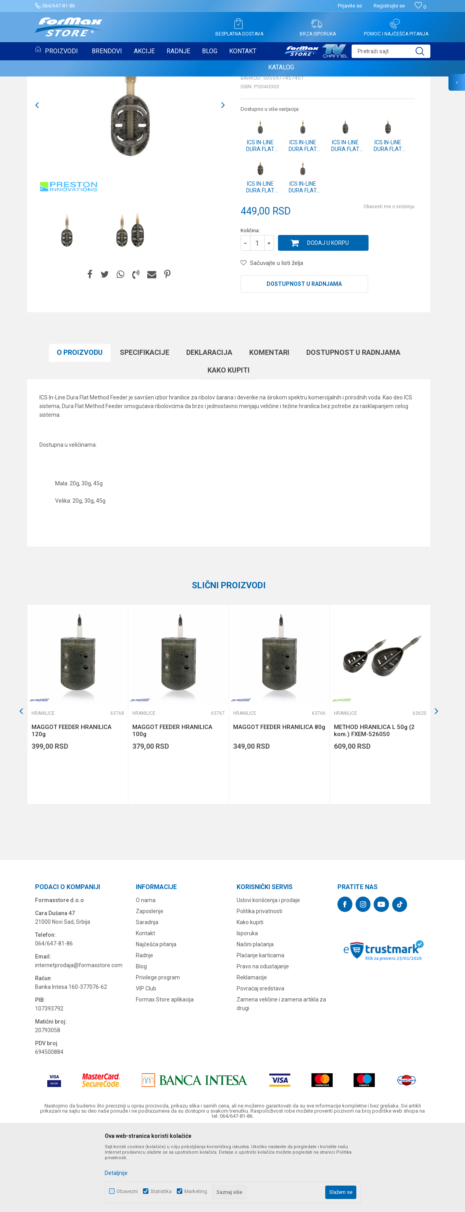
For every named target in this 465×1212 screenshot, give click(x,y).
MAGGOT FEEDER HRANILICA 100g (172, 811)
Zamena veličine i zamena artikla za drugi (281, 1084)
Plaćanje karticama (260, 1036)
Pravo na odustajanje (263, 1047)
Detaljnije (116, 1173)
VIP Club (146, 1069)
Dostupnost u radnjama (304, 365)
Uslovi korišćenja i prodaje (268, 981)
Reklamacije (252, 1058)
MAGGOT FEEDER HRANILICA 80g (279, 807)
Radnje (144, 1036)
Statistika (161, 1191)
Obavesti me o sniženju (389, 287)
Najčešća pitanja (156, 1025)
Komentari (269, 433)
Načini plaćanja (255, 1025)
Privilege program (158, 1058)
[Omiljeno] (420, 7)
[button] (391, 51)
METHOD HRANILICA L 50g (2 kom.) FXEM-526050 (374, 811)
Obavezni (127, 1191)
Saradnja (147, 1003)
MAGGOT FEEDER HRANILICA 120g (71, 811)
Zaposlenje (149, 992)
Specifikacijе (144, 433)
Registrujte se (389, 6)
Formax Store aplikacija (165, 1080)
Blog (141, 1047)
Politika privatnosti (259, 992)
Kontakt (145, 1014)
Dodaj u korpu (328, 324)
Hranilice (50, 86)
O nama (146, 981)
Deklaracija (209, 433)
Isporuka (247, 1014)
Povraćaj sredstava (260, 1069)
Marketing (195, 1191)
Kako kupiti (228, 451)
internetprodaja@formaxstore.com (78, 1046)
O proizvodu (80, 433)
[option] (66, 313)
